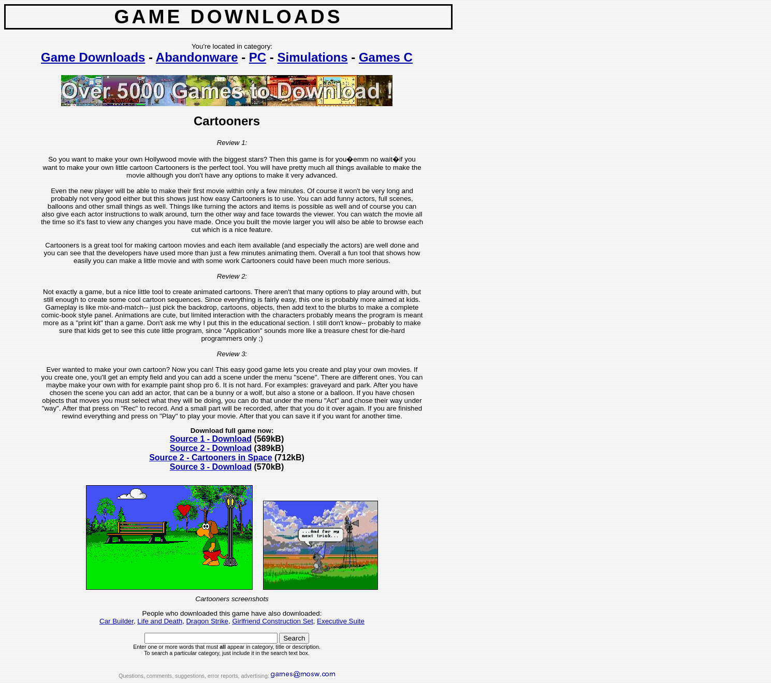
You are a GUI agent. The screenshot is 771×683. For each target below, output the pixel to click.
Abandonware (197, 57)
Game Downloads (93, 57)
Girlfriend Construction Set (272, 621)
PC (257, 57)
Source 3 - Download (211, 466)
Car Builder (116, 621)
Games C (386, 57)
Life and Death (159, 621)
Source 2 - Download (211, 448)
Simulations (313, 57)
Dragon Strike (207, 621)
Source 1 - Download (211, 438)
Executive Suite (341, 621)
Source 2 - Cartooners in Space (210, 457)
